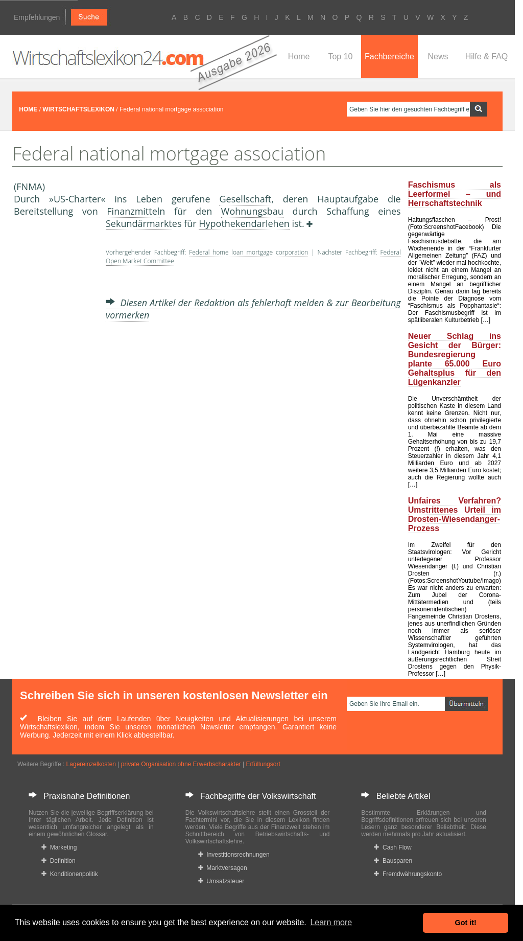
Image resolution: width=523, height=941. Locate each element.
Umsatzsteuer (221, 881)
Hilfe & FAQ (486, 56)
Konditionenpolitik (69, 874)
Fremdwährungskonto (408, 874)
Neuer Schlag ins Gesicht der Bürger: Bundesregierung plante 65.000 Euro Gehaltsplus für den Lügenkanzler (454, 359)
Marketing (59, 847)
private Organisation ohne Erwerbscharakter (181, 764)
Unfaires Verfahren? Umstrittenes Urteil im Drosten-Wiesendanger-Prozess (454, 514)
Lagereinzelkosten (91, 764)
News (437, 56)
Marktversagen (222, 867)
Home (299, 56)
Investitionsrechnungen (234, 854)
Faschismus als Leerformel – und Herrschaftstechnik (454, 194)
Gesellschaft (245, 199)
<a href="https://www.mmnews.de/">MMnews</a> (55, 387)
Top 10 (340, 56)
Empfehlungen (37, 17)
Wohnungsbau (252, 211)
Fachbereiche (389, 56)
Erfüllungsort (263, 764)
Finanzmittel (133, 211)
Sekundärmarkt (139, 223)
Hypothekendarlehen (244, 223)
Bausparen (393, 860)
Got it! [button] (466, 923)
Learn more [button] (331, 922)
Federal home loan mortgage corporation (248, 252)
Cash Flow (392, 847)
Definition (58, 860)
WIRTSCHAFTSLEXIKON (78, 109)
